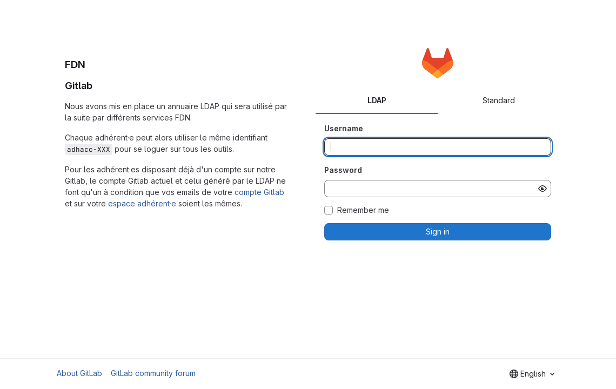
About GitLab (79, 373)
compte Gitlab (259, 192)
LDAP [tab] (376, 100)
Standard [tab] (499, 100)
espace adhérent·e (142, 203)
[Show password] (542, 188)
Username (343, 128)
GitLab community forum (153, 373)
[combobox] (532, 373)
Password (343, 170)
